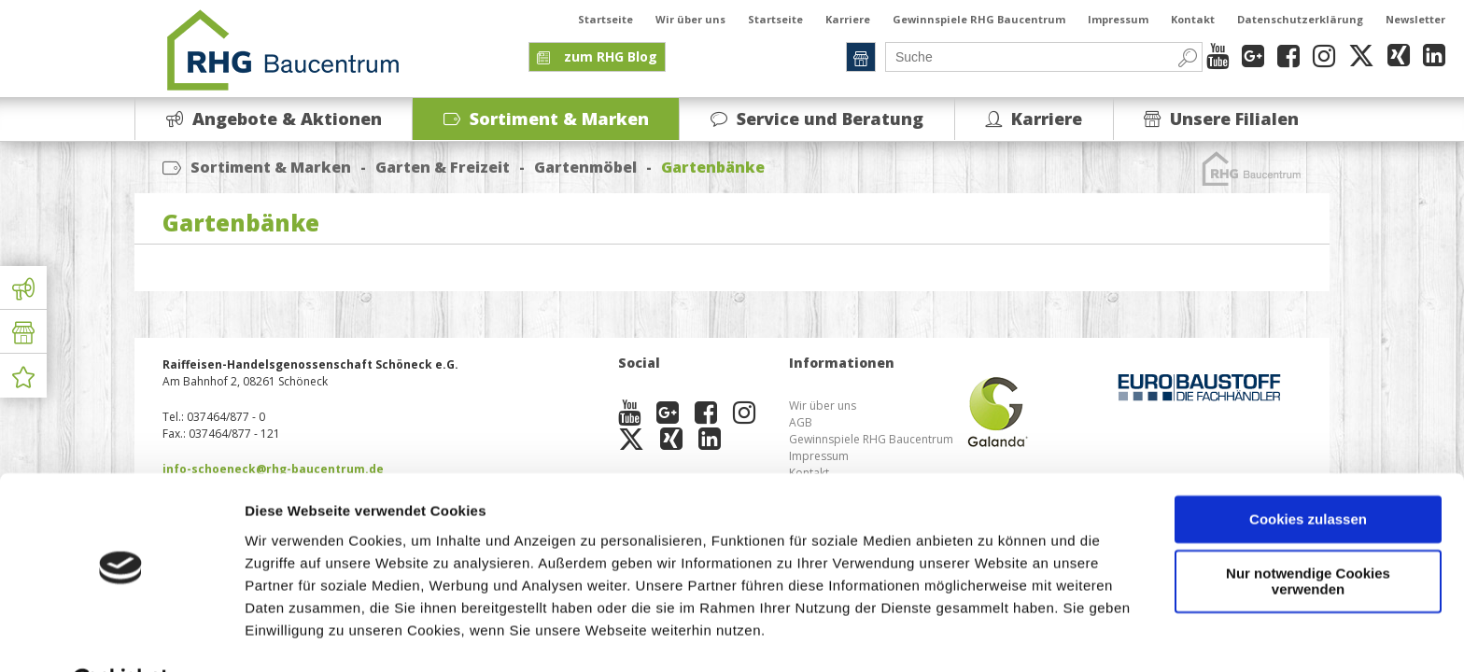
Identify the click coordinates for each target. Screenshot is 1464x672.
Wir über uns (690, 19)
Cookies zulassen (1308, 473)
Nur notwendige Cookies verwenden (1308, 535)
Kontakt (1193, 19)
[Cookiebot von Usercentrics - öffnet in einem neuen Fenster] (121, 636)
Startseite (605, 19)
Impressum (1118, 19)
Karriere (847, 19)
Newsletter (1415, 19)
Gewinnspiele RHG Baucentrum (979, 19)
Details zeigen (292, 635)
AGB (800, 422)
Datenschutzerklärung (1300, 19)
